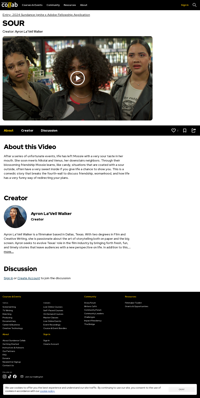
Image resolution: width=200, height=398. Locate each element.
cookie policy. (47, 391)
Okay (182, 389)
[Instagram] (5, 376)
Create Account (28, 278)
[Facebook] (15, 376)
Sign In (8, 278)
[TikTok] (10, 376)
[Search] (195, 5)
